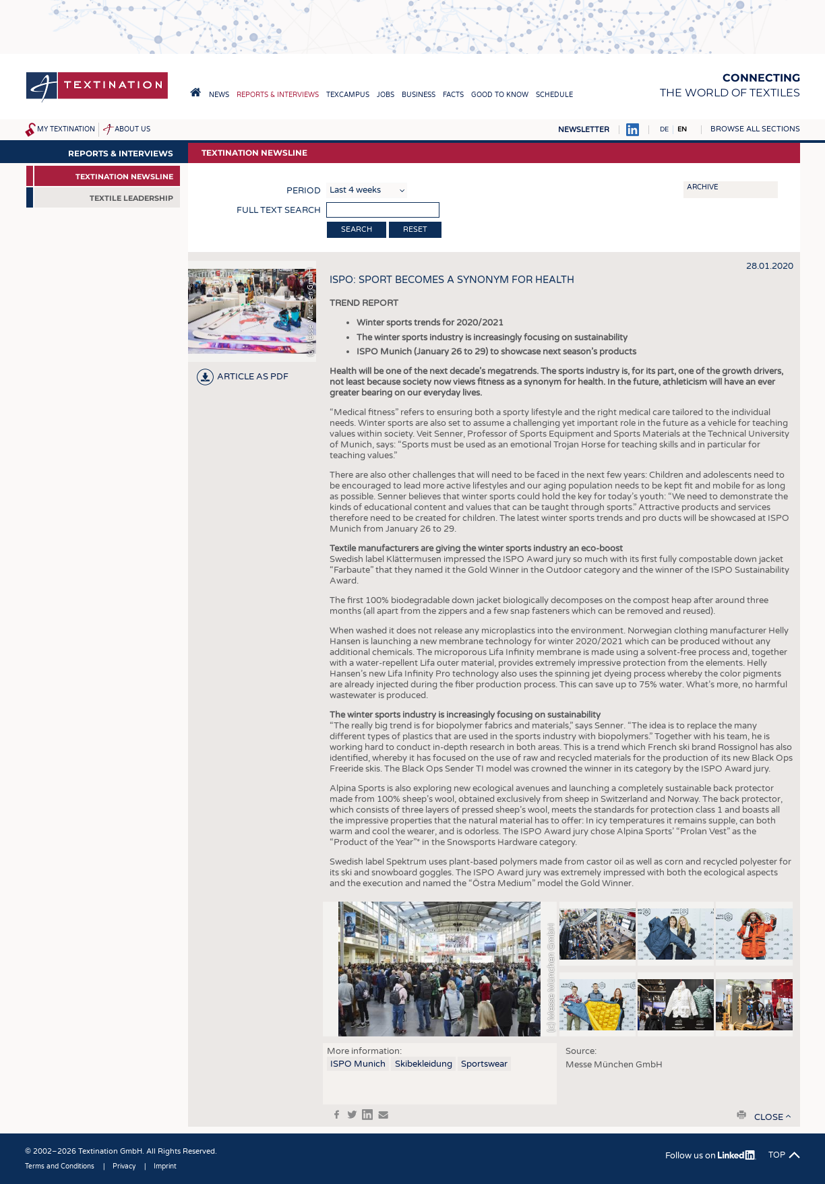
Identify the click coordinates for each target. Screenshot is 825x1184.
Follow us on (710, 1155)
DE (664, 129)
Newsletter (583, 129)
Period (303, 190)
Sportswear (484, 1064)
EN (682, 129)
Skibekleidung (423, 1064)
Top (776, 1155)
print (741, 1114)
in (367, 1114)
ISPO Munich (358, 1064)
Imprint (165, 1166)
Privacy (124, 1166)
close (768, 1117)
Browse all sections (755, 129)
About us (132, 129)
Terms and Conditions (59, 1166)
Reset (415, 229)
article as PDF (252, 376)
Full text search (279, 210)
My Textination (66, 129)
